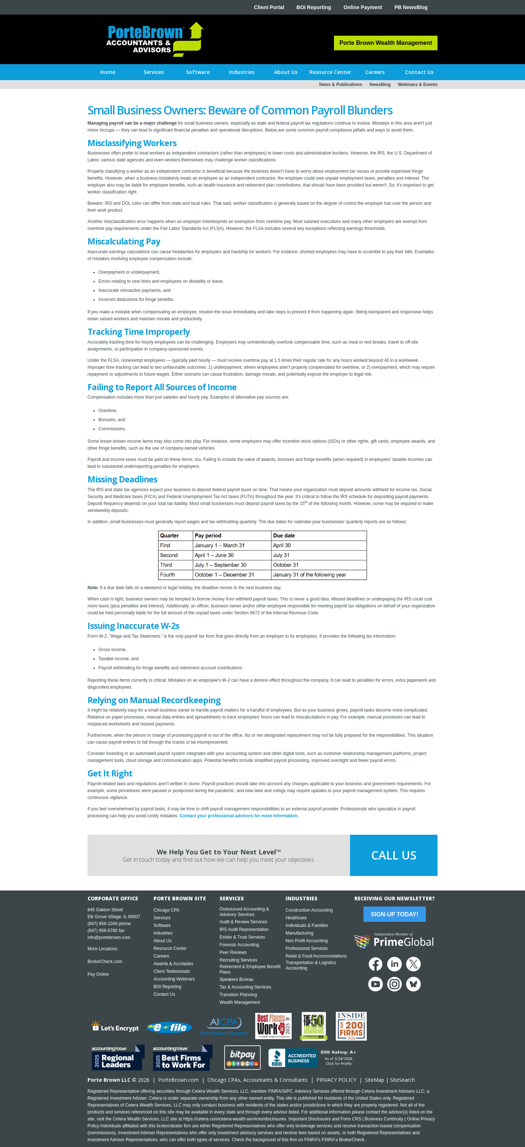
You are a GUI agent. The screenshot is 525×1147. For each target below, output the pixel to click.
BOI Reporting (313, 7)
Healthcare (296, 917)
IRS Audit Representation (244, 929)
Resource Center (170, 948)
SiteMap (374, 1079)
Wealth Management (239, 1002)
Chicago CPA (166, 910)
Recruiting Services (238, 960)
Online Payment (362, 7)
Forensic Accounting (239, 944)
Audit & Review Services (243, 921)
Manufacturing (299, 933)
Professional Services (306, 948)
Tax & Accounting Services (245, 987)
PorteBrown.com (178, 1079)
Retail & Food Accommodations (315, 956)
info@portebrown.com (109, 937)
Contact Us (164, 994)
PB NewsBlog (411, 7)
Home (107, 71)
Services (161, 917)
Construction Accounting (308, 910)
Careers (161, 956)
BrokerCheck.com (105, 961)
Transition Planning (238, 994)
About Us (162, 940)
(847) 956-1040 (102, 923)
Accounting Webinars (174, 979)
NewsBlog (380, 84)
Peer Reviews (232, 952)
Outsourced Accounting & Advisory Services (244, 912)
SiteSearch (402, 1079)
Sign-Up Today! (394, 914)
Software (162, 925)
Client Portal (269, 7)
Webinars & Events (418, 84)
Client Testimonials (171, 971)
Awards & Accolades (173, 963)
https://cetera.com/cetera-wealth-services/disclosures (234, 1118)
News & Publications (340, 84)
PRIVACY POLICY (336, 1079)
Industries (162, 933)
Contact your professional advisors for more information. (239, 815)
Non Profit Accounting (306, 940)
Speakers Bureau (236, 979)
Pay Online (98, 974)
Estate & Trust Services (242, 937)
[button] (154, 72)
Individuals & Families (306, 925)
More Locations (102, 948)
